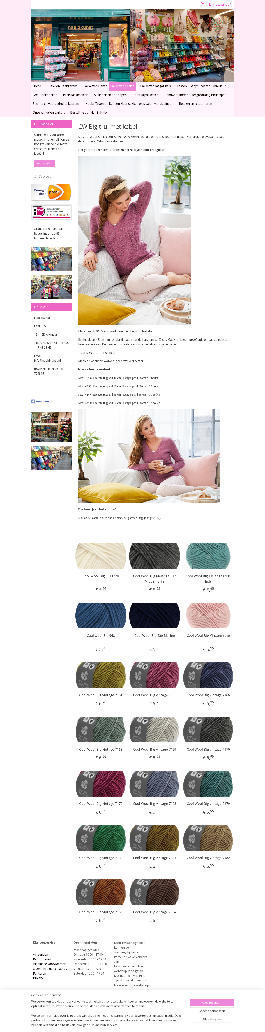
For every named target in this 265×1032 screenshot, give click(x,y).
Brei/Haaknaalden (75, 95)
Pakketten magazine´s (155, 86)
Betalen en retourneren (195, 104)
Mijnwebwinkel (171, 1025)
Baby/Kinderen (200, 86)
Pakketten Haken (95, 86)
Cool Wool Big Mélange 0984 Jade (208, 578)
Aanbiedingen (163, 104)
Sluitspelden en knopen (110, 95)
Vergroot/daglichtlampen (208, 95)
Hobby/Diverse (95, 104)
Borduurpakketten (145, 95)
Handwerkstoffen (176, 95)
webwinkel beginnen (139, 1025)
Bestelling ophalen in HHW (88, 112)
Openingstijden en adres (50, 969)
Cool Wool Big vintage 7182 (208, 858)
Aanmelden (44, 163)
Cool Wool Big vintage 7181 (154, 858)
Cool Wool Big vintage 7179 (208, 803)
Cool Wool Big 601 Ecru (101, 576)
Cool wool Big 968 (101, 635)
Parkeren (39, 973)
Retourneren (42, 959)
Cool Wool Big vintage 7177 (100, 803)
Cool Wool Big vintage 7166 (208, 695)
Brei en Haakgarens (63, 86)
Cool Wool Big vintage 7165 (154, 695)
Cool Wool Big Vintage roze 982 (208, 638)
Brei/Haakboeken (45, 95)
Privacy (38, 978)
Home (37, 86)
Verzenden (40, 954)
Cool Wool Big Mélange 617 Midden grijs (154, 578)
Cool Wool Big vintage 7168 (100, 749)
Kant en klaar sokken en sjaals (130, 104)
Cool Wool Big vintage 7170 (208, 749)
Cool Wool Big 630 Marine (154, 635)
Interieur (219, 86)
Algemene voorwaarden (49, 964)
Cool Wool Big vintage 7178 (154, 803)
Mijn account (220, 4)
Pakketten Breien (122, 86)
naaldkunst (40, 401)
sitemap (117, 1025)
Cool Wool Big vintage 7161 (100, 695)
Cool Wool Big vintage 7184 (154, 912)
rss (124, 1025)
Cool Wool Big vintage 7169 (154, 749)
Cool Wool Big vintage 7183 (100, 912)
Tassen (182, 86)
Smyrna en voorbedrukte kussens (56, 104)
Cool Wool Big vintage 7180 (100, 858)
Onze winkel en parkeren (50, 112)
